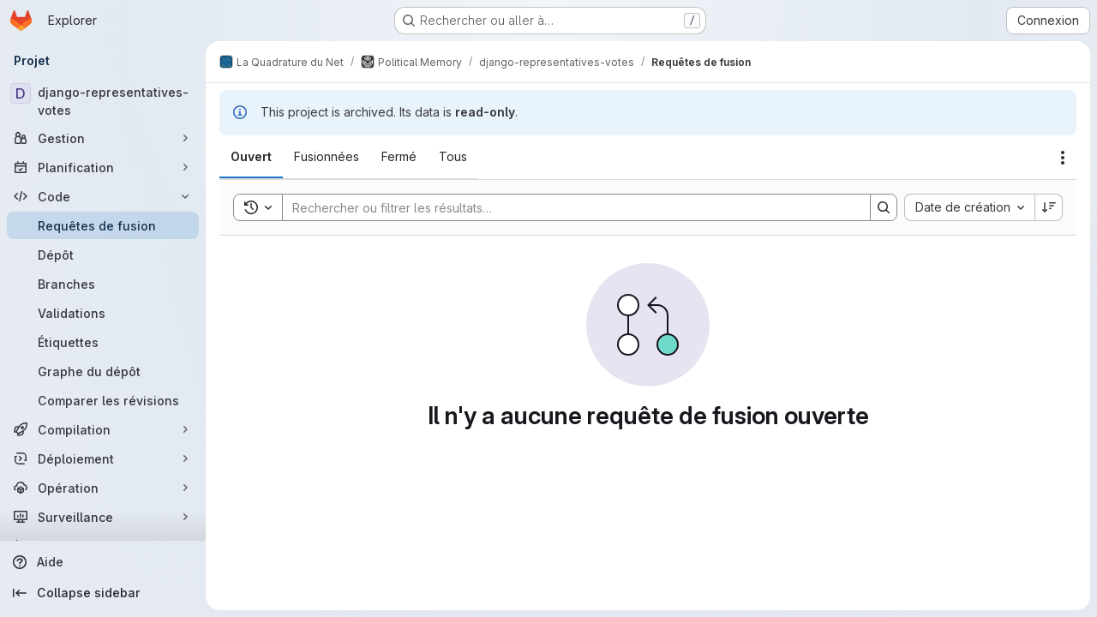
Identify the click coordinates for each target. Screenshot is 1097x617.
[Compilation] (103, 429)
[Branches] (103, 283)
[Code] (103, 196)
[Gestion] (103, 138)
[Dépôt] (103, 254)
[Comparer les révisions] (103, 400)
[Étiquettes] (103, 342)
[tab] (251, 156)
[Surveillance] (103, 516)
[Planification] (103, 167)
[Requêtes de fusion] (103, 225)
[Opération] (103, 487)
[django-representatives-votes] (103, 101)
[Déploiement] (103, 458)
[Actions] (1062, 157)
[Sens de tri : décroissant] (1049, 207)
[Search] (567, 207)
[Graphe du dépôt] (103, 371)
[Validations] (103, 312)
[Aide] (103, 562)
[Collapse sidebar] (103, 593)
